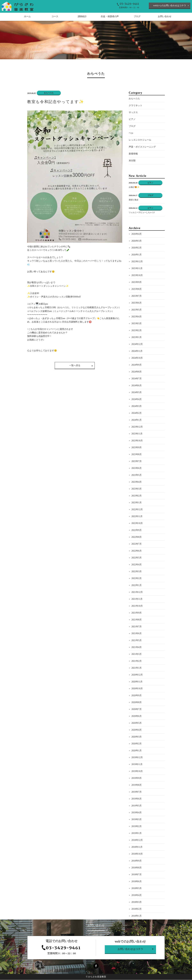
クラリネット (135, 106)
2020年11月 (137, 682)
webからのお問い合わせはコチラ (169, 5)
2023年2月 (137, 496)
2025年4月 (137, 317)
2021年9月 (137, 613)
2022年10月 (137, 523)
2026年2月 (137, 248)
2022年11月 (137, 516)
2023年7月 (137, 461)
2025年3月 (137, 324)
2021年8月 (137, 620)
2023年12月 (137, 427)
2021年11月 (137, 599)
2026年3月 (137, 241)
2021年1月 (137, 668)
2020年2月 (137, 744)
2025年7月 (137, 296)
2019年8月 (137, 785)
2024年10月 (137, 358)
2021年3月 (137, 654)
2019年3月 (137, 820)
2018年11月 (137, 847)
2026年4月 (137, 234)
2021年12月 (137, 592)
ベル (131, 133)
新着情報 (133, 154)
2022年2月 (137, 578)
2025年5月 (137, 310)
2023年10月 (137, 441)
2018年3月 (137, 902)
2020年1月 (137, 751)
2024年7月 (137, 379)
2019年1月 (137, 833)
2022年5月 (137, 558)
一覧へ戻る (74, 366)
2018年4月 (137, 895)
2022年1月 (137, 585)
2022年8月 (137, 537)
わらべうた (134, 99)
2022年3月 (137, 572)
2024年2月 (137, 413)
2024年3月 (137, 406)
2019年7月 (137, 792)
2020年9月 (137, 696)
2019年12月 (137, 758)
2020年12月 (137, 675)
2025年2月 (137, 330)
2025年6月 (137, 303)
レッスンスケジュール (140, 140)
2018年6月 (137, 882)
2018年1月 (137, 916)
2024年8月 (137, 372)
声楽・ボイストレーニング (142, 147)
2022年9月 (137, 530)
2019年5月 (137, 806)
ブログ (132, 126)
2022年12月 (137, 510)
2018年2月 (137, 909)
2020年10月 (137, 689)
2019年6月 (137, 799)
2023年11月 (137, 434)
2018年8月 (137, 868)
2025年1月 (137, 337)
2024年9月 (137, 365)
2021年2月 (137, 661)
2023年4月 (137, 482)
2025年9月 (137, 282)
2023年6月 (137, 468)
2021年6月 (137, 634)
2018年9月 (137, 861)
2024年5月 (137, 392)
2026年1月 (137, 255)
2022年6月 (137, 551)
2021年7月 (137, 627)
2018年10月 (137, 854)
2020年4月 (137, 730)
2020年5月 (137, 723)
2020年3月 (137, 737)
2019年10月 (137, 771)
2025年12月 (137, 262)
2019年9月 (137, 778)
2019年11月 (137, 764)
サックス (133, 112)
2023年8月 (137, 454)
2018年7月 (137, 875)
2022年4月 (137, 565)
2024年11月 (137, 351)
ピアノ (132, 119)
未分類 (132, 161)
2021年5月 (137, 640)
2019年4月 (137, 813)
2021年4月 (137, 647)
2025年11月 (137, 269)
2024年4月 (137, 399)
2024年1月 (137, 420)
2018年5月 (137, 888)
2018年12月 (137, 840)
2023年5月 (137, 475)
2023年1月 (137, 503)
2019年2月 (137, 826)
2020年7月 (137, 709)
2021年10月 (137, 606)
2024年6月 (137, 386)
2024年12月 (137, 344)
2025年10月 (137, 275)
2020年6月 (137, 716)
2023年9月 (137, 448)
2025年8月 (137, 289)
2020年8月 (137, 702)
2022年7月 (137, 544)
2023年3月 (137, 489)
